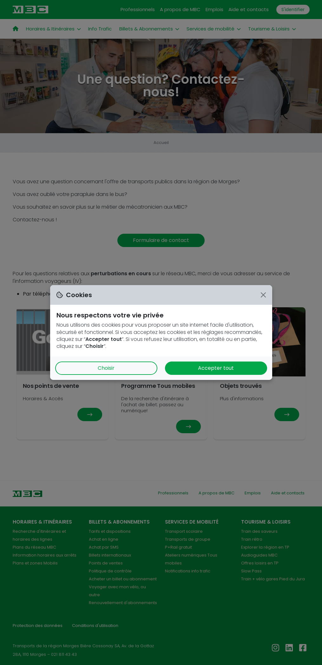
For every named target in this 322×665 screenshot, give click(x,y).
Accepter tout (216, 368)
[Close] (263, 295)
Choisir (106, 368)
